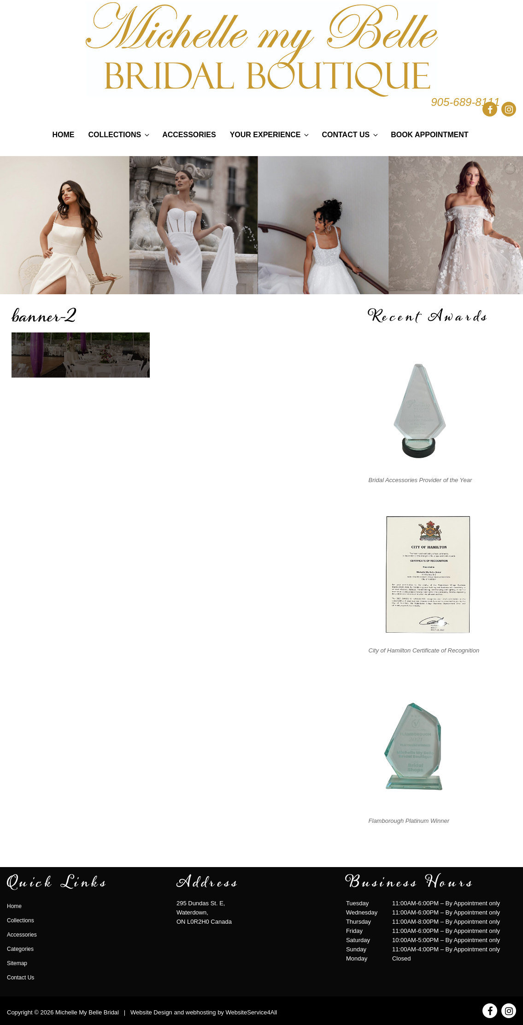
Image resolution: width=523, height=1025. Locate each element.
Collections (119, 135)
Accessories (189, 135)
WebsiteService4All (251, 1012)
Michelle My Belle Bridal (87, 1012)
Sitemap (17, 963)
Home (64, 135)
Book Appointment (429, 135)
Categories (20, 949)
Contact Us (350, 135)
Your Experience (270, 135)
